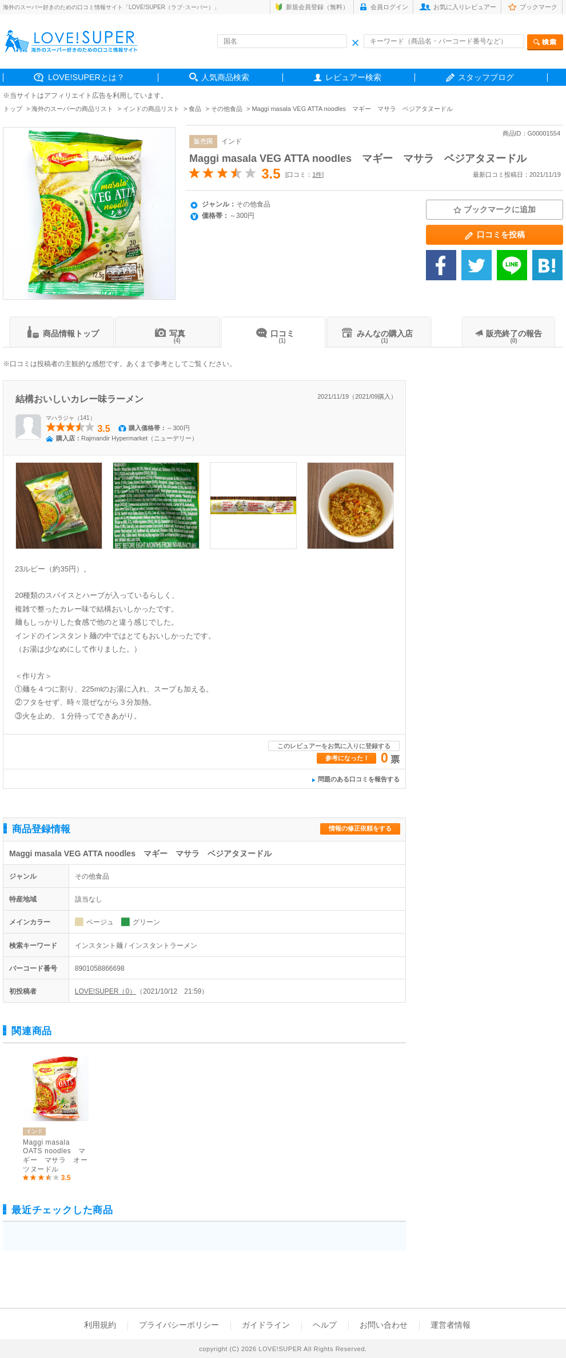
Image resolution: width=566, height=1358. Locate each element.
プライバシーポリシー (179, 1324)
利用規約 (100, 1324)
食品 (195, 108)
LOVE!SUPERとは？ (86, 77)
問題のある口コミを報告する (359, 779)
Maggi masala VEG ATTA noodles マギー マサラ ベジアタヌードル (358, 158)
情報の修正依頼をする (360, 828)
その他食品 (226, 108)
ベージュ (100, 922)
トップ (12, 108)
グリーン (146, 922)
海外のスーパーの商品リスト (72, 108)
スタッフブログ (486, 77)
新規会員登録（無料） (317, 6)
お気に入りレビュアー (464, 6)
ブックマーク (538, 6)
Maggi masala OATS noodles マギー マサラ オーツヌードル (55, 1155)
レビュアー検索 (353, 77)
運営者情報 (451, 1324)
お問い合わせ (384, 1324)
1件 (317, 174)
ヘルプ (325, 1324)
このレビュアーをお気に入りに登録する (333, 745)
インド (231, 141)
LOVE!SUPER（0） (105, 991)
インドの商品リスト (151, 108)
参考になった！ (347, 758)
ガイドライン (266, 1324)
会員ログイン (389, 6)
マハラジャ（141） (70, 418)
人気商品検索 (225, 77)
